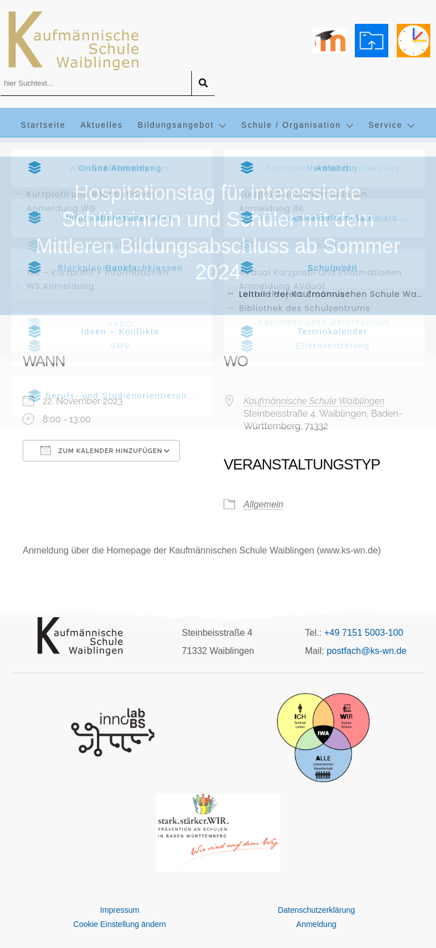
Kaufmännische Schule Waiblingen (314, 401)
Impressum (119, 910)
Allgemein (263, 504)
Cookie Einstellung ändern (119, 924)
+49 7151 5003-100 (363, 632)
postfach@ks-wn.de (366, 651)
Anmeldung (316, 924)
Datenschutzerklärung (316, 910)
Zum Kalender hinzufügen (101, 450)
